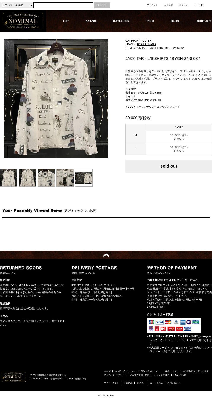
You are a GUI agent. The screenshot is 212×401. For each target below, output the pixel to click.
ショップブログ (161, 375)
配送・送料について (151, 371)
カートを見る (156, 383)
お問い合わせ (173, 383)
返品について (171, 371)
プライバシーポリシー (114, 375)
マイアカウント (111, 383)
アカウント (152, 5)
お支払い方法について (126, 371)
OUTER (146, 40)
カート (198, 5)
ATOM (183, 375)
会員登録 (168, 5)
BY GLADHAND (146, 44)
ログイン (183, 5)
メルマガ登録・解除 (139, 375)
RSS (176, 375)
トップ (107, 371)
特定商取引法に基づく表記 (196, 371)
